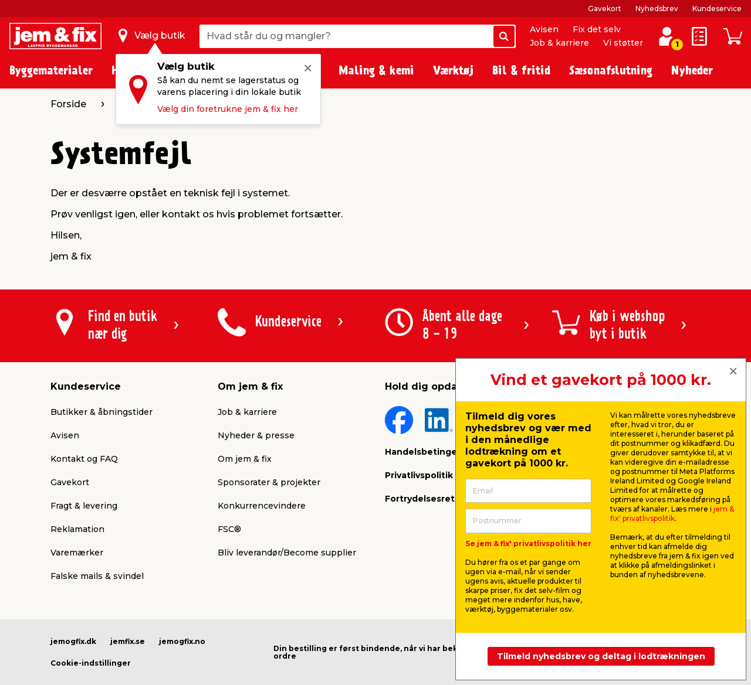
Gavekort (604, 8)
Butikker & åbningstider (101, 412)
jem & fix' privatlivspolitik (672, 514)
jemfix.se (127, 641)
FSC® (229, 529)
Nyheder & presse (256, 435)
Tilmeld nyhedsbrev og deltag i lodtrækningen (601, 656)
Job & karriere (559, 43)
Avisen (544, 29)
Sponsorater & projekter (269, 482)
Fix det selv (597, 29)
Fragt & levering (83, 505)
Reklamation (77, 529)
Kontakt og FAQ (84, 459)
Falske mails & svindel (97, 576)
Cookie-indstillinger (90, 663)
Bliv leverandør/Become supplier (287, 552)
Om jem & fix (245, 459)
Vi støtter (623, 43)
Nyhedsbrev (656, 8)
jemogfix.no (182, 641)
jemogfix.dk (73, 641)
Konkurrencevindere (262, 505)
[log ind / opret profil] (666, 36)
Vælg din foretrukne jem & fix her (227, 109)
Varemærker (76, 552)
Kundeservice (717, 8)
